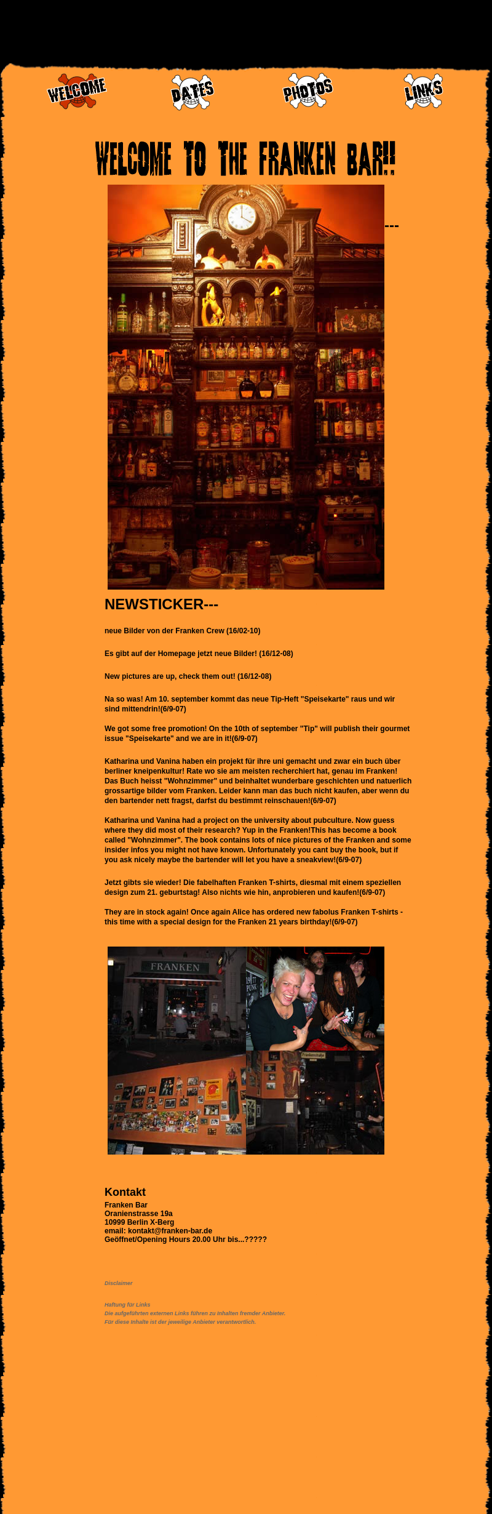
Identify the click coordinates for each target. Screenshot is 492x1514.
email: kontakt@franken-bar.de (158, 1231)
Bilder (134, 631)
